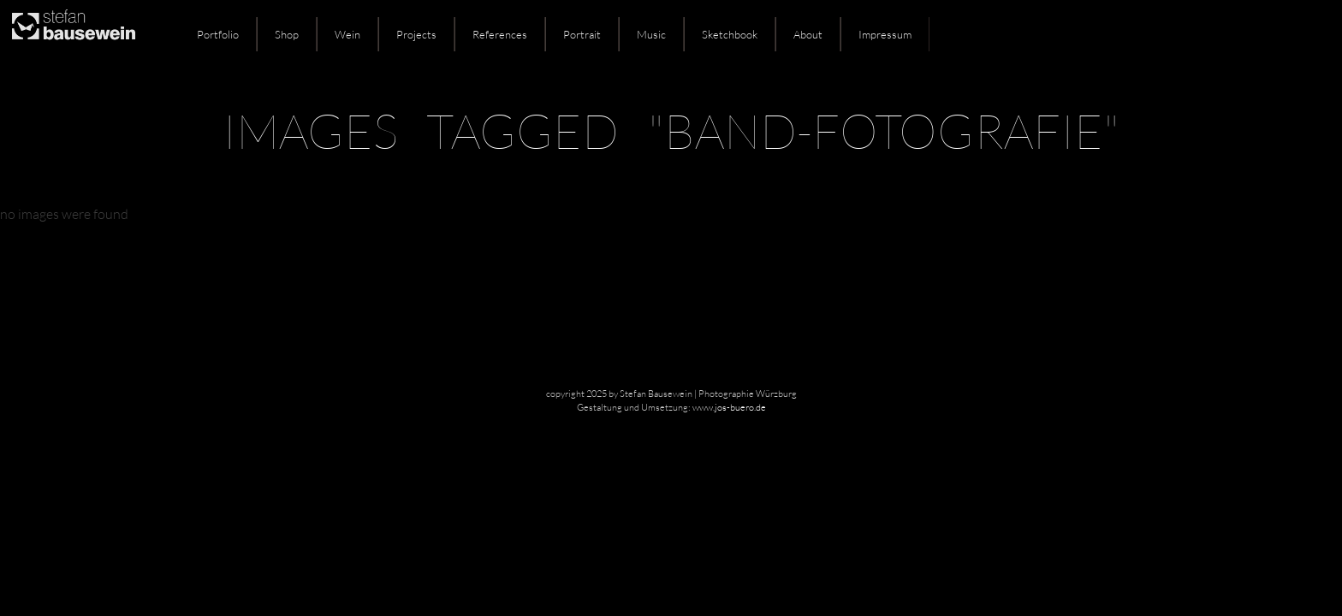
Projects (416, 34)
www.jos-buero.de (729, 407)
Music (651, 34)
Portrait (582, 34)
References (499, 34)
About (807, 34)
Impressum (884, 34)
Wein (347, 34)
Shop (287, 34)
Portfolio (218, 34)
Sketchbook (729, 34)
